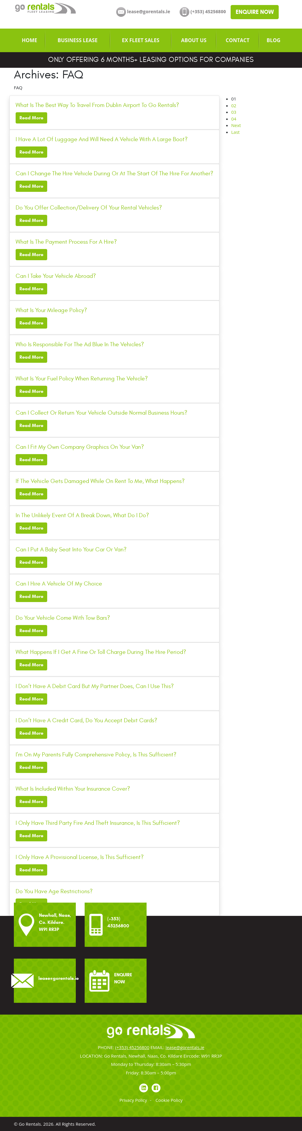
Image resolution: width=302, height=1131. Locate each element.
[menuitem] (29, 40)
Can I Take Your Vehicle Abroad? (56, 276)
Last (235, 132)
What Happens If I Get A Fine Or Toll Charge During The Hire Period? (101, 652)
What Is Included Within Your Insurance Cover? (73, 788)
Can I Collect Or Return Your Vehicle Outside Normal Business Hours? (101, 412)
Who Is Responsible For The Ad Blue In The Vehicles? (80, 344)
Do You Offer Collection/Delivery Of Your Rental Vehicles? (89, 207)
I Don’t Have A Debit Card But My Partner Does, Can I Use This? (95, 686)
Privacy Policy (133, 1100)
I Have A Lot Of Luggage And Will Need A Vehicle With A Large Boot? (102, 139)
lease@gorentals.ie (184, 1047)
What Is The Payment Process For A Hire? (66, 241)
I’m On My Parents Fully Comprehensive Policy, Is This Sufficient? (96, 754)
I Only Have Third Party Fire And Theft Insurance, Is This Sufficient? (98, 823)
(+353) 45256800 (132, 1047)
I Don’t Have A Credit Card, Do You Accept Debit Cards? (86, 720)
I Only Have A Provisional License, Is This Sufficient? (80, 857)
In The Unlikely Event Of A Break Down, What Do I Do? (82, 515)
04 (233, 119)
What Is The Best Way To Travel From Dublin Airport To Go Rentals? (97, 105)
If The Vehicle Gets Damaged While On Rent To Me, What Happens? (100, 481)
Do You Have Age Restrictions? (54, 891)
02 (233, 105)
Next (236, 125)
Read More (31, 118)
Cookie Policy (169, 1100)
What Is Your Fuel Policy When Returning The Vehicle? (82, 378)
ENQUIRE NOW (255, 12)
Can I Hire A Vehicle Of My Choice (59, 583)
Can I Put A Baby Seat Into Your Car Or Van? (71, 549)
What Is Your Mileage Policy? (51, 310)
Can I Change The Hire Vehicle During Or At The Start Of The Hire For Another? (114, 173)
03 (233, 112)
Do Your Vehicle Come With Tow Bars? (63, 617)
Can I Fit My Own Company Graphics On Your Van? (80, 447)
